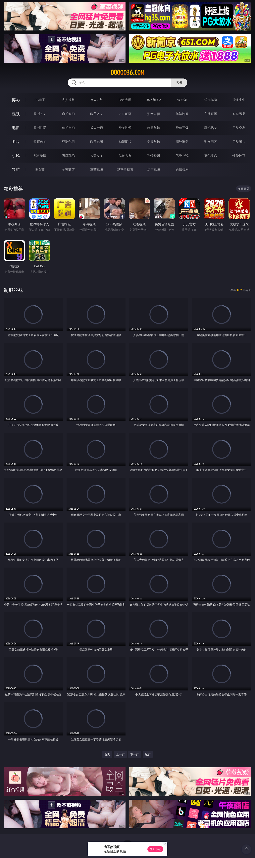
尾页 (148, 754)
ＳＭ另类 (238, 114)
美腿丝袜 (153, 141)
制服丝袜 (153, 128)
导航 (16, 169)
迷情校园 (153, 155)
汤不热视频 (125, 169)
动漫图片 (125, 141)
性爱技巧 (238, 155)
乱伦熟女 (210, 128)
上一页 (120, 754)
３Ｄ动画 (125, 114)
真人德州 (68, 100)
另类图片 (238, 141)
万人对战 (96, 100)
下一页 (134, 754)
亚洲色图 (68, 141)
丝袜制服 (182, 114)
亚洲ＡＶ (39, 114)
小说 (16, 155)
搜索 (179, 82)
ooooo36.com (127, 72)
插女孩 (40, 169)
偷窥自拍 (39, 141)
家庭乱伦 (68, 155)
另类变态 (238, 128)
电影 (16, 127)
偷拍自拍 (68, 128)
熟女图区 (210, 141)
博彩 (16, 99)
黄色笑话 (210, 155)
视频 (16, 113)
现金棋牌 (210, 100)
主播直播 (210, 114)
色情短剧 (182, 169)
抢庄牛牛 (238, 100)
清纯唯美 (182, 141)
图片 (16, 141)
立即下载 (155, 849)
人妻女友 (96, 155)
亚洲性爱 (39, 128)
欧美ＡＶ (96, 114)
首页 (107, 754)
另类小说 (182, 155)
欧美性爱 (125, 128)
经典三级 (182, 128)
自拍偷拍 (68, 114)
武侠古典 (125, 155)
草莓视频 (96, 169)
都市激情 (39, 155)
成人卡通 (96, 128)
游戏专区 (125, 100)
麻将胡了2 (153, 100)
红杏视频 (153, 169)
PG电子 (39, 100)
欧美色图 (96, 141)
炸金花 (182, 100)
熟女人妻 (153, 114)
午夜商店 (68, 169)
